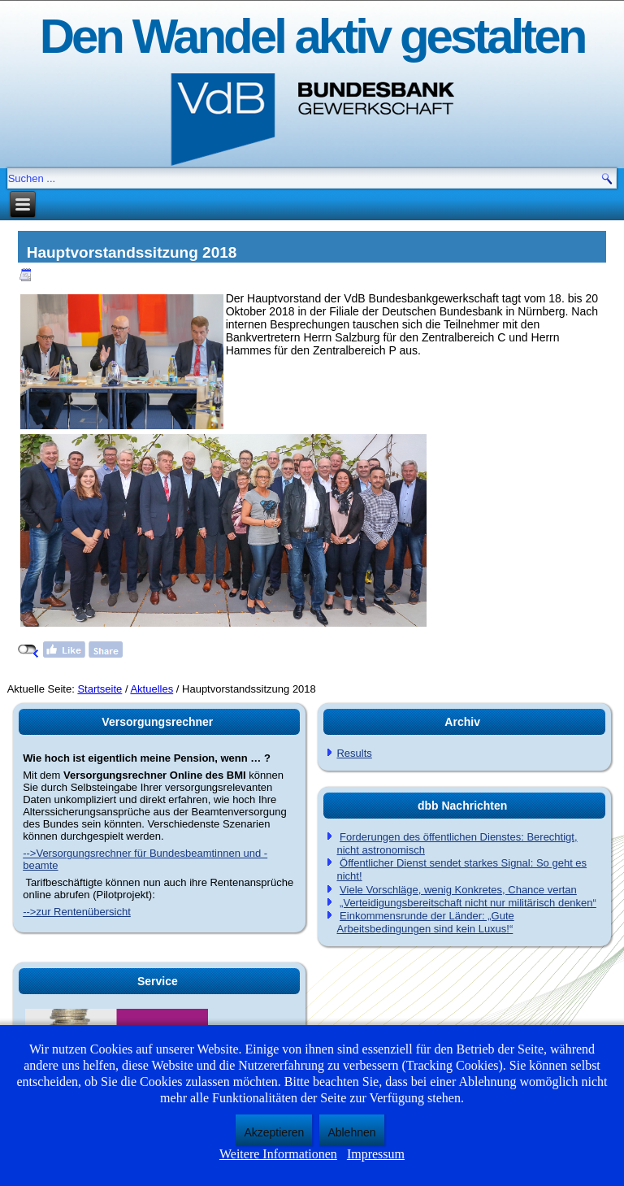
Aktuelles (151, 689)
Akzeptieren (274, 1132)
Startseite (99, 689)
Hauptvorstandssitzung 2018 (132, 252)
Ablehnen (351, 1132)
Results (353, 753)
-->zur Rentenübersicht (77, 912)
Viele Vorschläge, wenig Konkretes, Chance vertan (458, 890)
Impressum (376, 1154)
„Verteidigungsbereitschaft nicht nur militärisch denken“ (468, 903)
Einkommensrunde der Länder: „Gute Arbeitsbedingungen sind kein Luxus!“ (425, 922)
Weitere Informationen (278, 1154)
